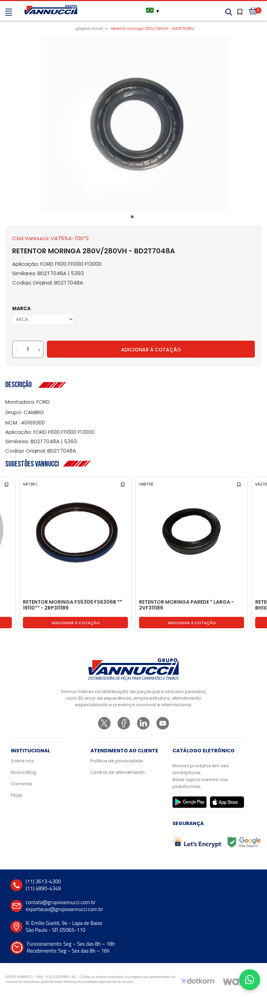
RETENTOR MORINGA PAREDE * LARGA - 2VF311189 (186, 605)
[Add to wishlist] (7, 484)
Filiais (17, 795)
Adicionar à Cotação (151, 349)
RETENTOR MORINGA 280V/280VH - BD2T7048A (152, 28)
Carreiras (21, 783)
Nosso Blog (23, 772)
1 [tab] (133, 218)
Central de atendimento (117, 772)
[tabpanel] (133, 123)
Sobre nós (22, 761)
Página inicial (89, 28)
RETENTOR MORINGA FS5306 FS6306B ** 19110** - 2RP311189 (72, 605)
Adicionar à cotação (75, 623)
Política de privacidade (116, 761)
